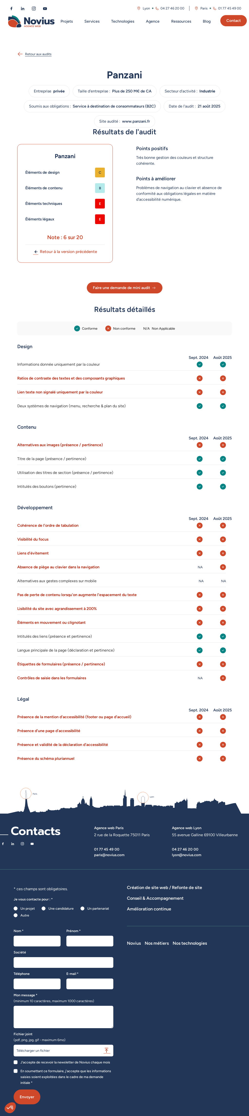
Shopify (224, 1018)
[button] (10, 1108)
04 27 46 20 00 (185, 849)
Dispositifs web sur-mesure (148, 894)
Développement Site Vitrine (148, 901)
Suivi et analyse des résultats (173, 943)
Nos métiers (195, 984)
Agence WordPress (188, 901)
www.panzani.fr (136, 121)
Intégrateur (191, 1026)
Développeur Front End (197, 1005)
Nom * (19, 931)
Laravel (223, 998)
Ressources (181, 21)
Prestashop (227, 1011)
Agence (153, 21)
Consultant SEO (195, 1046)
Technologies (122, 21)
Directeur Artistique (198, 1040)
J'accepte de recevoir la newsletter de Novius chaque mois (65, 1062)
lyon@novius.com (186, 855)
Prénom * (73, 931)
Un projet (27, 908)
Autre (24, 915)
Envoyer (27, 1097)
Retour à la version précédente (65, 252)
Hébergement (218, 901)
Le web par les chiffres (144, 1011)
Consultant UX (194, 1060)
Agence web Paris (109, 828)
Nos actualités (138, 1018)
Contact (233, 20)
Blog (207, 21)
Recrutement (137, 1005)
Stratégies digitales (168, 919)
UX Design (135, 925)
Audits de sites (138, 919)
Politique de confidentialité (147, 1032)
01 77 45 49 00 (106, 849)
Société (20, 952)
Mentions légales (140, 1025)
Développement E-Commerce (196, 894)
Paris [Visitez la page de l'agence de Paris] (204, 8)
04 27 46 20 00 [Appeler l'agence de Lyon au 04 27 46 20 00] (172, 8)
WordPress (226, 1005)
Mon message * (54, 998)
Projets (67, 21)
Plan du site (135, 1039)
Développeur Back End (197, 1016)
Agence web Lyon (186, 828)
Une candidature (61, 908)
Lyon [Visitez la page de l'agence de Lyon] (146, 8)
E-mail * (72, 974)
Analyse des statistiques (217, 943)
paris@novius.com (109, 855)
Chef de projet (194, 1033)
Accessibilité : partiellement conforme (148, 1047)
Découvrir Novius (140, 991)
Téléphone (22, 974)
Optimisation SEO (140, 950)
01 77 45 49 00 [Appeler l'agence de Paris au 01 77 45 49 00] (229, 8)
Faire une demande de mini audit (124, 287)
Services (91, 21)
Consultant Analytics (198, 1053)
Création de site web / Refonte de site (164, 887)
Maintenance (137, 943)
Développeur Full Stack (196, 993)
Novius (134, 984)
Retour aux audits (34, 54)
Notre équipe (137, 998)
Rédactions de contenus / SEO (210, 919)
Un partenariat (98, 908)
